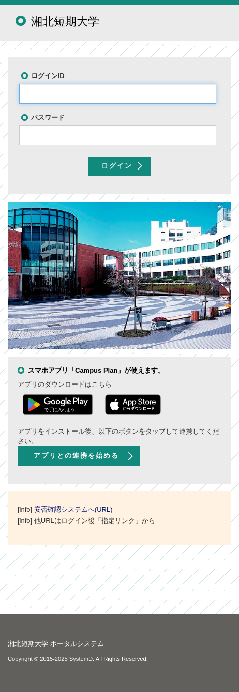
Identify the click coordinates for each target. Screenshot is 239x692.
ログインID (48, 76)
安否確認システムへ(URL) (73, 509)
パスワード (48, 117)
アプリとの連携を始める (76, 455)
